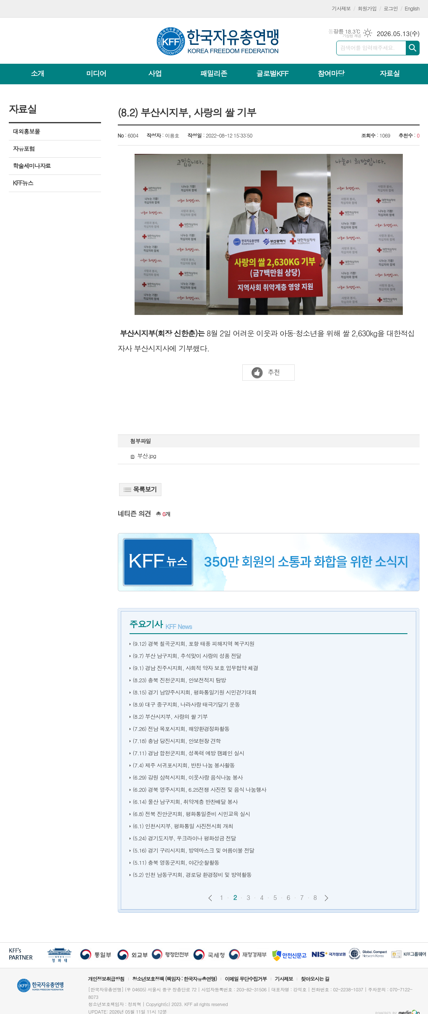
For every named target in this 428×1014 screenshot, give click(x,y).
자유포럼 (24, 148)
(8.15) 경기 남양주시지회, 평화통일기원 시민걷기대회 (195, 692)
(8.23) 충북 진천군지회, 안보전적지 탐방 (179, 680)
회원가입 (367, 8)
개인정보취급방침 (106, 978)
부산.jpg (143, 456)
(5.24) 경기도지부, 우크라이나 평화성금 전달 (184, 838)
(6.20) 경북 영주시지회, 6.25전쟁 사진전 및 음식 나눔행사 (199, 789)
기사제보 (341, 8)
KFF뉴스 (23, 183)
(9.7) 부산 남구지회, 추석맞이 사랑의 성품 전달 (187, 656)
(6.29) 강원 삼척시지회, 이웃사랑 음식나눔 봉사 (188, 777)
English (412, 8)
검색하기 (413, 48)
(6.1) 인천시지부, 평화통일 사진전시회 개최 (183, 826)
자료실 (389, 73)
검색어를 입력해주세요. (367, 47)
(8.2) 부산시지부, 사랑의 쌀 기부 (170, 716)
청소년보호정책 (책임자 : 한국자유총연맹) (174, 978)
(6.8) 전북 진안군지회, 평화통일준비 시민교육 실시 (191, 814)
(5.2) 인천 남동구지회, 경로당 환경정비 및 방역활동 (192, 875)
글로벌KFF (272, 73)
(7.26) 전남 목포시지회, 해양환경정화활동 (181, 729)
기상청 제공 (351, 36)
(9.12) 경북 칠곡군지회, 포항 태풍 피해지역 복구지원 (193, 643)
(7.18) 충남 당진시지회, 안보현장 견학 (177, 741)
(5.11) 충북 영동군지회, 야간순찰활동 (176, 862)
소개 (37, 73)
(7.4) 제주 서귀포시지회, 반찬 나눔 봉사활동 (184, 765)
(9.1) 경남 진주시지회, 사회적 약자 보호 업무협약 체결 (195, 668)
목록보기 (140, 489)
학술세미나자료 (32, 165)
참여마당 (330, 73)
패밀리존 (213, 73)
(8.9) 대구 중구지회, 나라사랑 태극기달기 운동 (186, 704)
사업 (154, 73)
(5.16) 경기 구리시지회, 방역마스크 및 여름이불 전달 (193, 850)
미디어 (96, 73)
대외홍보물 (26, 131)
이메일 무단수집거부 (246, 978)
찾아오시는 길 (315, 978)
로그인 (391, 8)
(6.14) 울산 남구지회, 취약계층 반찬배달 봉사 (185, 802)
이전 (210, 898)
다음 (326, 898)
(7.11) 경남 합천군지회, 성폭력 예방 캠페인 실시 (188, 753)
